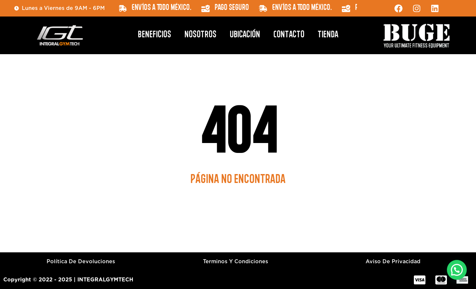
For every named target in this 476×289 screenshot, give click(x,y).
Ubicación (245, 35)
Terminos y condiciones (235, 261)
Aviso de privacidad (393, 261)
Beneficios (154, 35)
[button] (457, 270)
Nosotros (200, 35)
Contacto (288, 35)
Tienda (328, 35)
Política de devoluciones (81, 261)
